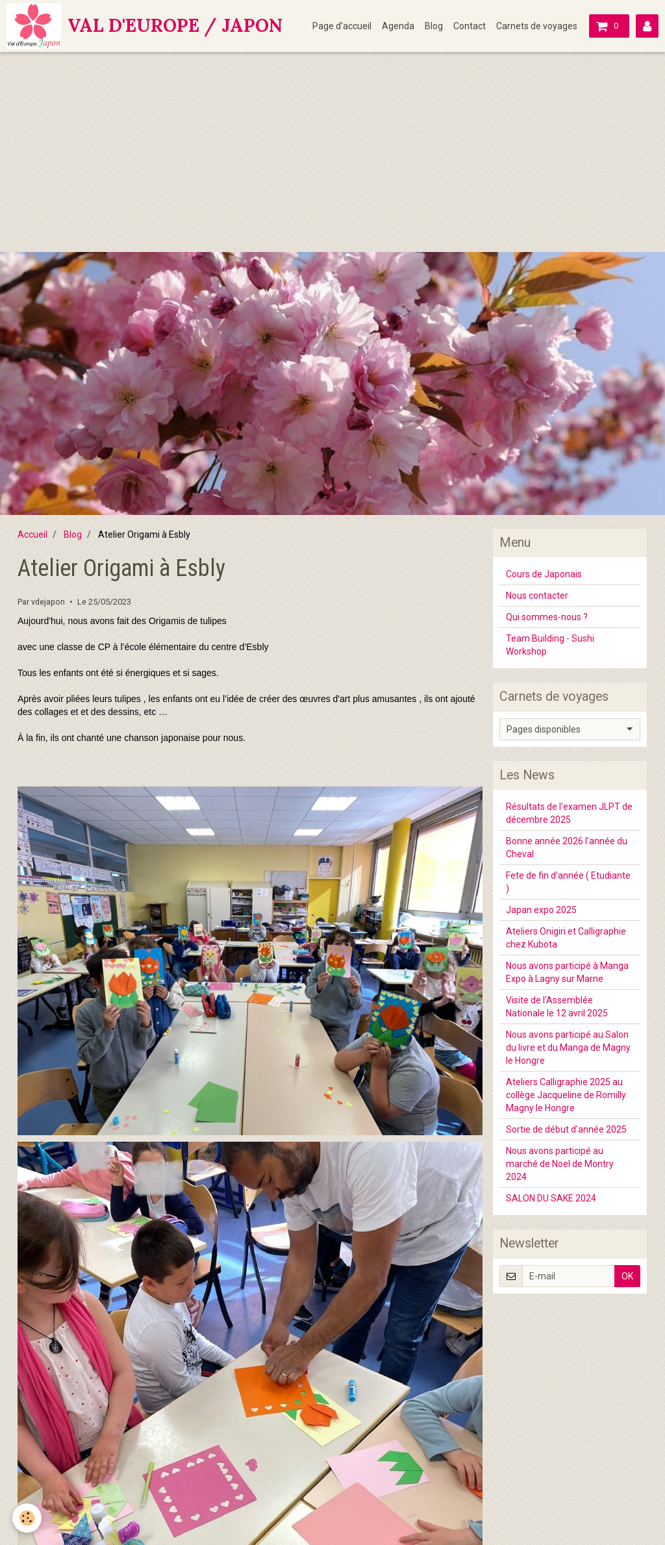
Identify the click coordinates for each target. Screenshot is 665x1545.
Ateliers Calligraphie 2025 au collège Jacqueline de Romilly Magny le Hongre (566, 1095)
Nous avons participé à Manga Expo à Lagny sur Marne (567, 972)
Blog (434, 26)
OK (627, 1276)
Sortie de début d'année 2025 (566, 1129)
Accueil (32, 534)
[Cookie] (27, 1518)
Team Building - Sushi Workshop (550, 645)
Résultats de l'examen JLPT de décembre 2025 (569, 813)
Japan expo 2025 (541, 910)
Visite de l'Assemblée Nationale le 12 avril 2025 (557, 1006)
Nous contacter (537, 595)
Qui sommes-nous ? (547, 617)
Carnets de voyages (536, 26)
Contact (469, 26)
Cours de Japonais (544, 574)
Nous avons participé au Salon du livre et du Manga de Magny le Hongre (568, 1047)
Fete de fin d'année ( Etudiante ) (568, 882)
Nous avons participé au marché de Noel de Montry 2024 (560, 1164)
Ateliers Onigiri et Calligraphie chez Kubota (566, 937)
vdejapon (48, 602)
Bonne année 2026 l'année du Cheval (566, 847)
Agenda (398, 26)
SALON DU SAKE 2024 (551, 1198)
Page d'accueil (341, 26)
